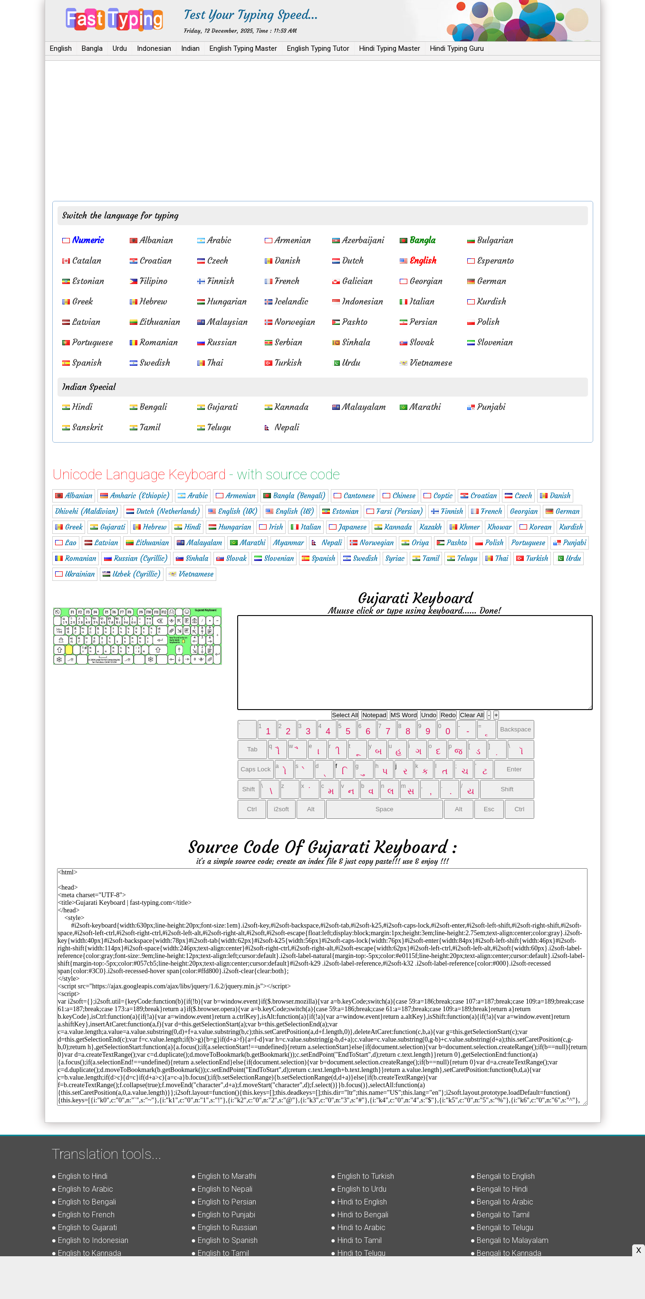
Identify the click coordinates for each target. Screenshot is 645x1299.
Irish (271, 526)
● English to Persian (223, 1201)
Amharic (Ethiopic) (135, 495)
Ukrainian (75, 573)
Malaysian (222, 321)
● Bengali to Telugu (502, 1227)
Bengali (148, 406)
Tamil (145, 427)
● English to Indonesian (90, 1240)
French (282, 280)
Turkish (283, 362)
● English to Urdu (358, 1189)
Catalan (81, 260)
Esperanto (490, 260)
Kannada (286, 406)
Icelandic (286, 301)
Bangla (92, 48)
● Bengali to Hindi (499, 1189)
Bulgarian (490, 240)
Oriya (415, 542)
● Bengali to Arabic (502, 1201)
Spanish (82, 362)
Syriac (394, 558)
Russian (217, 342)
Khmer (465, 526)
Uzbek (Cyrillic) (132, 573)
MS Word (404, 715)
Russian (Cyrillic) (136, 558)
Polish (483, 321)
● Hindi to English (359, 1201)
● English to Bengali (84, 1201)
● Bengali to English (503, 1176)
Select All (345, 715)
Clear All (472, 715)
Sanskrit (82, 427)
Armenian (288, 240)
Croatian (151, 260)
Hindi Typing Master (389, 48)
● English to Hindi (80, 1176)
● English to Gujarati (84, 1227)
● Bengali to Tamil (500, 1214)
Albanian (151, 240)
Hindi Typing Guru (457, 48)
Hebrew (148, 301)
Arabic (214, 240)
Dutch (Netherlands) (163, 511)
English (61, 48)
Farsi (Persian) (394, 511)
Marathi (420, 406)
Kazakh (431, 526)
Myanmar (288, 542)
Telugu (214, 427)
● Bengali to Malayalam (510, 1240)
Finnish (215, 280)
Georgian (421, 280)
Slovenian (490, 342)
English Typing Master (243, 48)
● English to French (83, 1214)
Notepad (374, 715)
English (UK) (233, 511)
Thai (210, 362)
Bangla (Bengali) (294, 495)
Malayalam (359, 406)
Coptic (438, 495)
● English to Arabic (83, 1189)
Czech (212, 260)
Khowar (499, 526)
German (486, 280)
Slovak (417, 342)
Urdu (120, 48)
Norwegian (290, 321)
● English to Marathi (223, 1176)
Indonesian (154, 48)
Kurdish (486, 301)
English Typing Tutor (318, 48)
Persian (418, 321)
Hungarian (222, 301)
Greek (77, 301)
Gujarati (217, 406)
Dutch (348, 260)
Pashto (349, 321)
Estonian (83, 280)
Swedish (150, 362)
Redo (448, 715)
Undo (428, 715)
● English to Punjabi (223, 1214)
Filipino (148, 280)
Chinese (399, 495)
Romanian (154, 342)
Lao (66, 542)
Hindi (77, 406)
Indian (190, 48)
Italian (417, 301)
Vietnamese (426, 362)
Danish (282, 260)
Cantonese (354, 495)
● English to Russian (224, 1227)
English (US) (290, 511)
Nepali (282, 427)
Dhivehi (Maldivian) (86, 511)
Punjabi (486, 406)
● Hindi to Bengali (359, 1214)
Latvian (81, 321)
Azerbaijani (358, 240)
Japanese (347, 526)
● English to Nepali (221, 1189)
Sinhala (351, 342)
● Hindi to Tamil (356, 1240)
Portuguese (87, 342)
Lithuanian (155, 321)
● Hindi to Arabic (358, 1227)
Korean (535, 526)
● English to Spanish (224, 1240)
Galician (352, 280)
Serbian (283, 342)
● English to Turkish (362, 1176)
